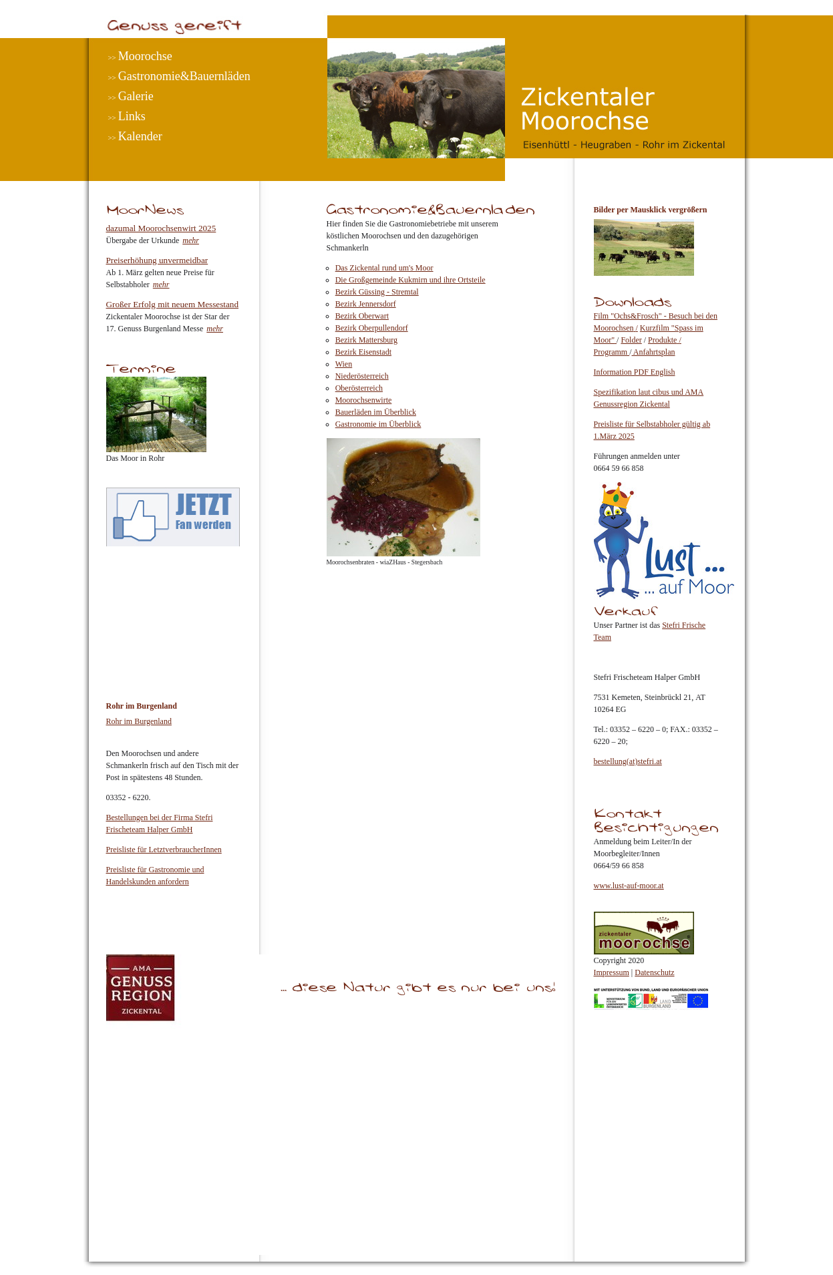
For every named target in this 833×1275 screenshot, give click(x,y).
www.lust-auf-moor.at (629, 885)
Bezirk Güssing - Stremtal (377, 292)
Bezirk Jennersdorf (365, 304)
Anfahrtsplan (653, 352)
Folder (631, 340)
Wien (344, 364)
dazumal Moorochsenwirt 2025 (161, 228)
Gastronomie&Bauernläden (184, 76)
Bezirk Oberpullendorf (371, 328)
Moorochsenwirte (363, 400)
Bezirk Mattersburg (366, 340)
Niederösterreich (362, 376)
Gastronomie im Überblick (378, 424)
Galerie (136, 96)
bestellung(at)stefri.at (628, 761)
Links (132, 116)
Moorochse (145, 56)
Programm (612, 352)
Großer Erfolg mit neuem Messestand (172, 304)
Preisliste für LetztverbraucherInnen (164, 849)
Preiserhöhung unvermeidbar (157, 260)
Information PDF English (634, 372)
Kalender (140, 136)
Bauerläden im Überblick (375, 412)
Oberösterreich (359, 388)
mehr (190, 240)
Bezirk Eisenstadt (363, 352)
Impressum (611, 972)
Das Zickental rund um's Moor (384, 267)
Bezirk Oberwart (362, 316)
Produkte (662, 340)
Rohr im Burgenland (139, 721)
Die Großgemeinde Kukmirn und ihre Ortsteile (410, 280)
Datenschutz (654, 972)
